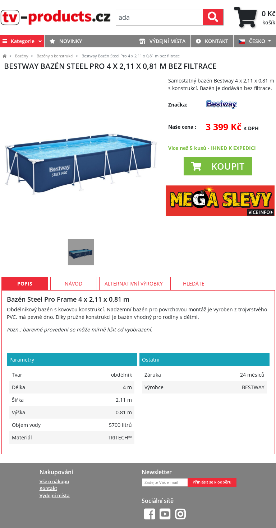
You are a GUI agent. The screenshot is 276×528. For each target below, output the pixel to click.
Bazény (21, 55)
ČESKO (253, 41)
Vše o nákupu (54, 481)
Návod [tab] (73, 283)
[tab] (255, 17)
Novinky (66, 41)
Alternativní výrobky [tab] (134, 283)
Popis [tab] (24, 283)
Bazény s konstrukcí (55, 55)
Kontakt (212, 41)
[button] (218, 166)
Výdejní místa (162, 41)
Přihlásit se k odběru (212, 482)
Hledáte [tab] (193, 283)
